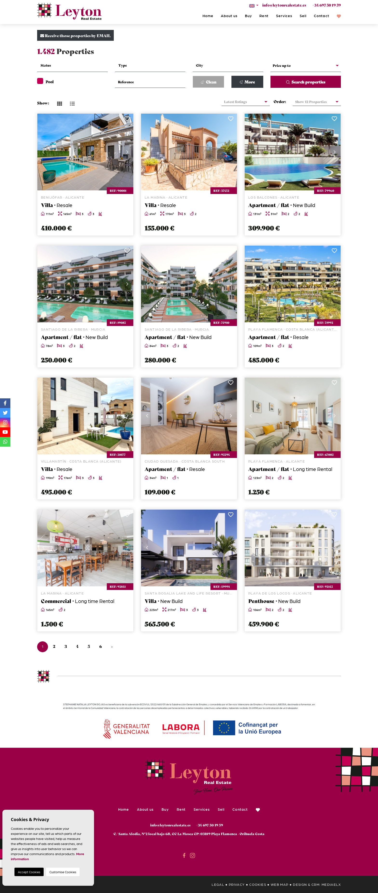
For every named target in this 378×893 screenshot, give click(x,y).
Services (284, 16)
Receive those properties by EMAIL (75, 35)
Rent (263, 16)
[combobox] (72, 66)
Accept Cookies (29, 872)
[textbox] (75, 65)
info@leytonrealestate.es (284, 4)
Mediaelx (331, 884)
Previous (43, 152)
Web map (280, 884)
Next (127, 152)
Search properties (305, 81)
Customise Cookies (62, 872)
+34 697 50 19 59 (326, 4)
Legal (218, 884)
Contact (321, 16)
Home (207, 16)
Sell (303, 16)
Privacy (237, 884)
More (247, 81)
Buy (248, 16)
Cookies (257, 884)
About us (229, 16)
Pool (45, 81)
